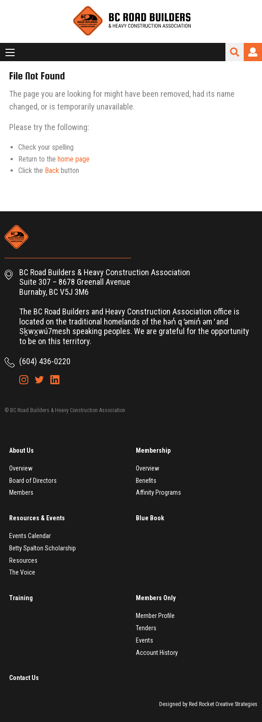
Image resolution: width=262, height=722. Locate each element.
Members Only (156, 598)
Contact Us (24, 678)
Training (21, 598)
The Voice (22, 572)
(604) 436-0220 (44, 361)
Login (253, 52)
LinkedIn (54, 379)
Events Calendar (30, 535)
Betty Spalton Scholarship (42, 548)
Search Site (234, 52)
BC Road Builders (131, 21)
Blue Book (150, 518)
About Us (21, 450)
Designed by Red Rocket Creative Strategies (208, 704)
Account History (157, 652)
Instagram (23, 379)
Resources (23, 560)
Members (21, 492)
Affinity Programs (158, 492)
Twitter (39, 379)
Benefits (146, 480)
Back (52, 170)
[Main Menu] (10, 52)
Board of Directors (33, 480)
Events (144, 640)
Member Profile (155, 615)
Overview (20, 468)
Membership (153, 450)
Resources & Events (37, 518)
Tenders (146, 628)
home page (74, 159)
